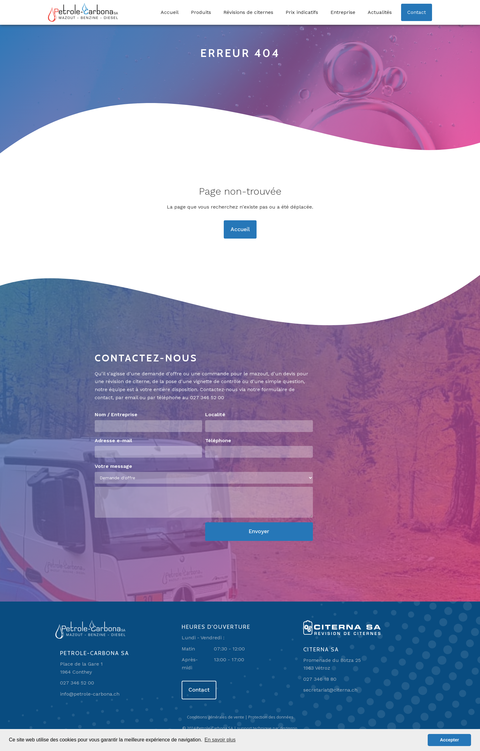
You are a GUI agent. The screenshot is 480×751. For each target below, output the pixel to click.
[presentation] (142, 534)
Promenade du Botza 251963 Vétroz (332, 664)
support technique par (267, 728)
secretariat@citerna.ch (330, 690)
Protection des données (270, 717)
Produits (201, 12)
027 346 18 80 (319, 679)
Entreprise (343, 12)
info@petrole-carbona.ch (89, 694)
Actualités (380, 12)
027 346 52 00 (207, 397)
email (131, 397)
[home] (83, 12)
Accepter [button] (449, 739)
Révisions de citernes (248, 12)
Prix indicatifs (302, 12)
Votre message (113, 466)
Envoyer (259, 531)
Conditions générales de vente (215, 717)
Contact (416, 12)
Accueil (170, 12)
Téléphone (218, 440)
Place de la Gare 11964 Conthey (81, 668)
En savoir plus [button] (220, 739)
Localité (215, 414)
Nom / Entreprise (116, 414)
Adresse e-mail (113, 440)
